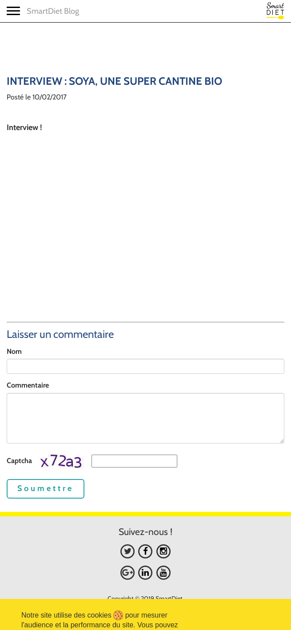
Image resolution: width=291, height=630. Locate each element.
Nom (14, 351)
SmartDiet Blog (53, 11)
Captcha (19, 460)
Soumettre (45, 488)
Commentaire (28, 385)
